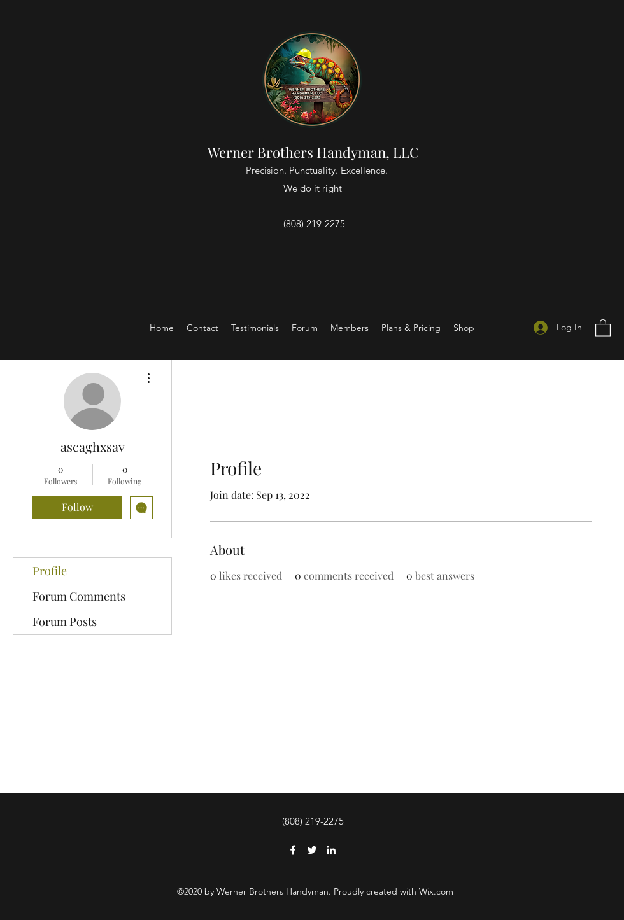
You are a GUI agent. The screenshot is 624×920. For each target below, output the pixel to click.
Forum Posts (64, 621)
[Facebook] (293, 850)
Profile (49, 570)
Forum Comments (78, 596)
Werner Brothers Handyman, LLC (315, 152)
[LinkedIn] (331, 850)
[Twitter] (312, 850)
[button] (603, 327)
